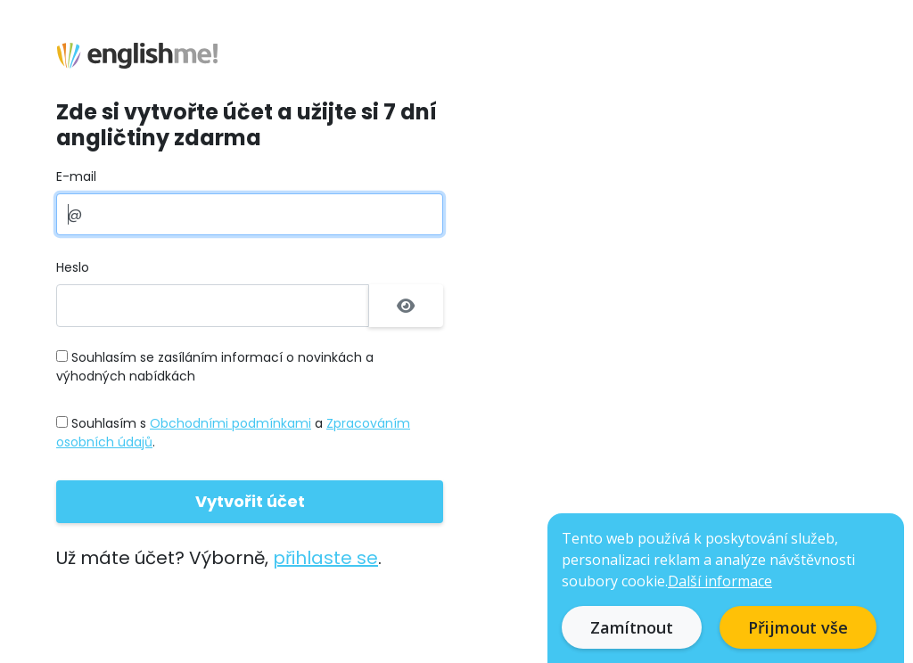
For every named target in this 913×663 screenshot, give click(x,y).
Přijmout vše (798, 627)
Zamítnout (631, 627)
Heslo (72, 267)
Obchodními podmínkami (230, 423)
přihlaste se (325, 557)
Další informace (720, 581)
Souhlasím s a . (233, 432)
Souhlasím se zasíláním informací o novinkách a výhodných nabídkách (215, 366)
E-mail (76, 176)
